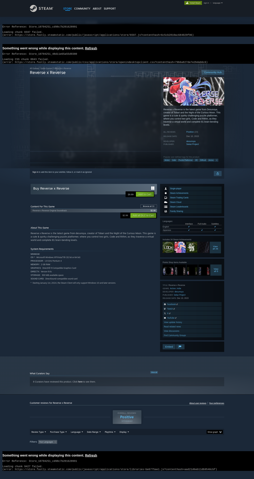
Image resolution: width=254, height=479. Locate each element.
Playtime (109, 438)
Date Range (92, 438)
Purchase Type (57, 438)
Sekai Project (192, 148)
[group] (127, 448)
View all (154, 376)
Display (123, 438)
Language (76, 438)
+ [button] (216, 164)
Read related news (172, 330)
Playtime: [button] (104, 448)
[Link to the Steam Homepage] (44, 11)
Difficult (203, 164)
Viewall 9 (216, 273)
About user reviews (197, 407)
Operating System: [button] (154, 448)
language (216, 3)
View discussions (171, 335)
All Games (34, 72)
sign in (206, 3)
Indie (174, 164)
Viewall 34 (215, 251)
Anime (211, 164)
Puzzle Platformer (186, 164)
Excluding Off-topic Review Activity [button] (79, 448)
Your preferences (216, 407)
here (80, 385)
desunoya (190, 145)
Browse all (148, 210)
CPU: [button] (171, 448)
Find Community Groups (175, 339)
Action (167, 164)
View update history (173, 326)
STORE (67, 8)
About (97, 8)
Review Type (37, 438)
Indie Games (46, 72)
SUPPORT (110, 8)
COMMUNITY (82, 8)
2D (196, 164)
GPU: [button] (181, 448)
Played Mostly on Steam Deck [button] (127, 448)
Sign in (35, 176)
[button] (145, 198)
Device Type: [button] (196, 448)
